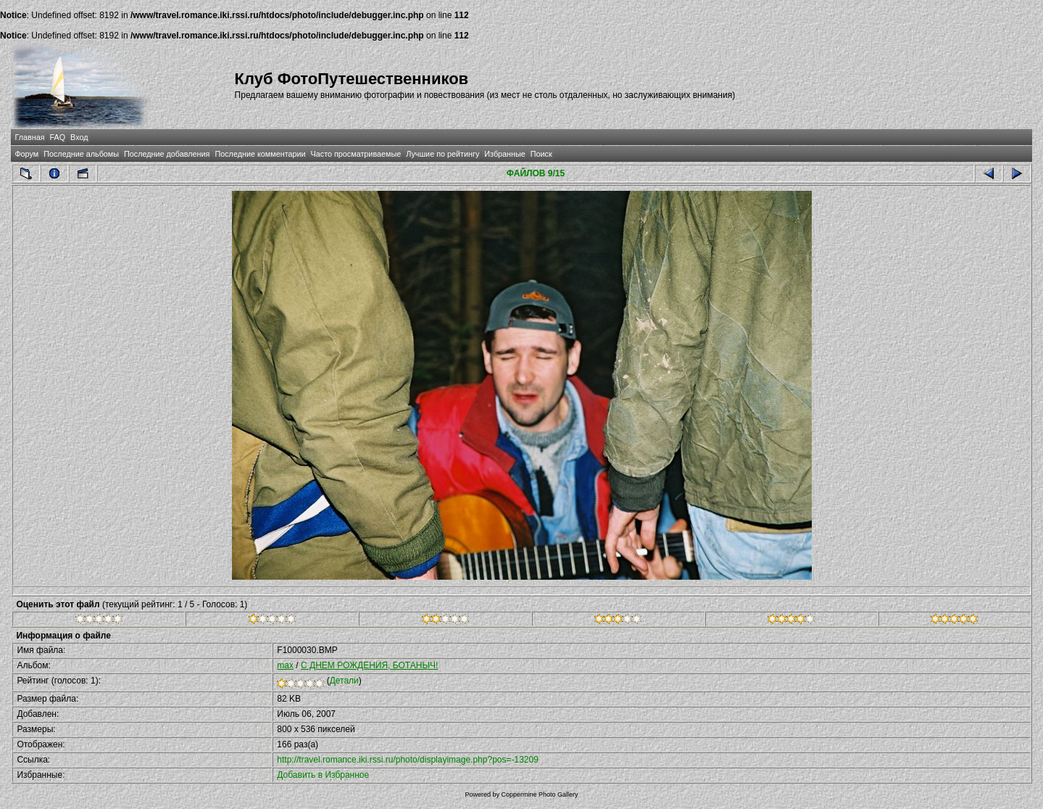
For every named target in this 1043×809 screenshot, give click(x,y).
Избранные (504, 153)
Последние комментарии (260, 153)
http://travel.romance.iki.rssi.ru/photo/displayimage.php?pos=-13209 (408, 760)
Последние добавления (166, 153)
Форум (26, 153)
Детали (344, 680)
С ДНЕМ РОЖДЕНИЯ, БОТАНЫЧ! (369, 665)
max (285, 665)
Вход (79, 137)
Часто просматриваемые (356, 153)
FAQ (58, 137)
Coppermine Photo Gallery (539, 794)
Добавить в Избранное (323, 775)
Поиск (541, 153)
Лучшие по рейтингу (442, 153)
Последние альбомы (81, 153)
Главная (29, 137)
